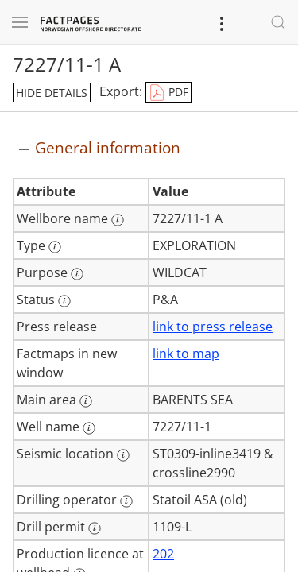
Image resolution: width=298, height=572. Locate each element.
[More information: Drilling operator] (126, 501)
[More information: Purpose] (77, 274)
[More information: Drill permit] (94, 528)
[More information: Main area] (85, 401)
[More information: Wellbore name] (117, 220)
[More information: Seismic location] (123, 455)
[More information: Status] (64, 301)
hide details (51, 92)
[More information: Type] (54, 247)
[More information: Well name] (89, 428)
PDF (168, 93)
